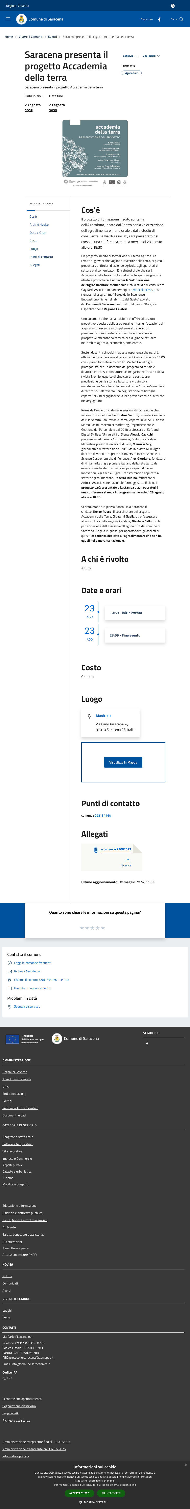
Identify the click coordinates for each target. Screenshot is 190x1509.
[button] (95, 1502)
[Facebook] (158, 19)
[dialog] (95, 1485)
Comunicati (10, 1283)
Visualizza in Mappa (123, 762)
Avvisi (6, 1290)
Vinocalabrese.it (144, 289)
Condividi (131, 55)
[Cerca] (181, 19)
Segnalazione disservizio (19, 1405)
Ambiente (9, 1227)
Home (9, 36)
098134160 (103, 815)
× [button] (185, 1465)
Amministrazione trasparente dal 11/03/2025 (34, 1448)
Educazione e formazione (19, 1205)
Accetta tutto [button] (79, 1493)
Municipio (104, 715)
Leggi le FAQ (10, 1413)
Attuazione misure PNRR (19, 1254)
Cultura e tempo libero (17, 1144)
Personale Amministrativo (20, 1108)
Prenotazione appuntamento (22, 1398)
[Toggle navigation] (8, 18)
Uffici (5, 1086)
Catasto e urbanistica (16, 1171)
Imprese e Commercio (17, 1158)
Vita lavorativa (12, 1151)
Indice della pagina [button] (41, 203)
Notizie (7, 1276)
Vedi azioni (152, 55)
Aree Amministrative (16, 1079)
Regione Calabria (17, 5)
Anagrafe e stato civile (17, 1136)
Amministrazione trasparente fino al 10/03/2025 (36, 1441)
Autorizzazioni (12, 1241)
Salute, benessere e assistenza (23, 1234)
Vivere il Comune (31, 36)
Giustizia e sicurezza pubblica (22, 1212)
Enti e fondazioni (13, 1093)
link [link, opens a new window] (134, 1484)
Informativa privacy (15, 1456)
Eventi (52, 36)
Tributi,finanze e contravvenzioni (24, 1220)
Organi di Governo (14, 1071)
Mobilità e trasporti (15, 1184)
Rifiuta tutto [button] (111, 1493)
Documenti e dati (14, 1115)
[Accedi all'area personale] (172, 5)
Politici (7, 1100)
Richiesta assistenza (16, 1420)
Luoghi (7, 1310)
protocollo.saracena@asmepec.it (31, 1357)
